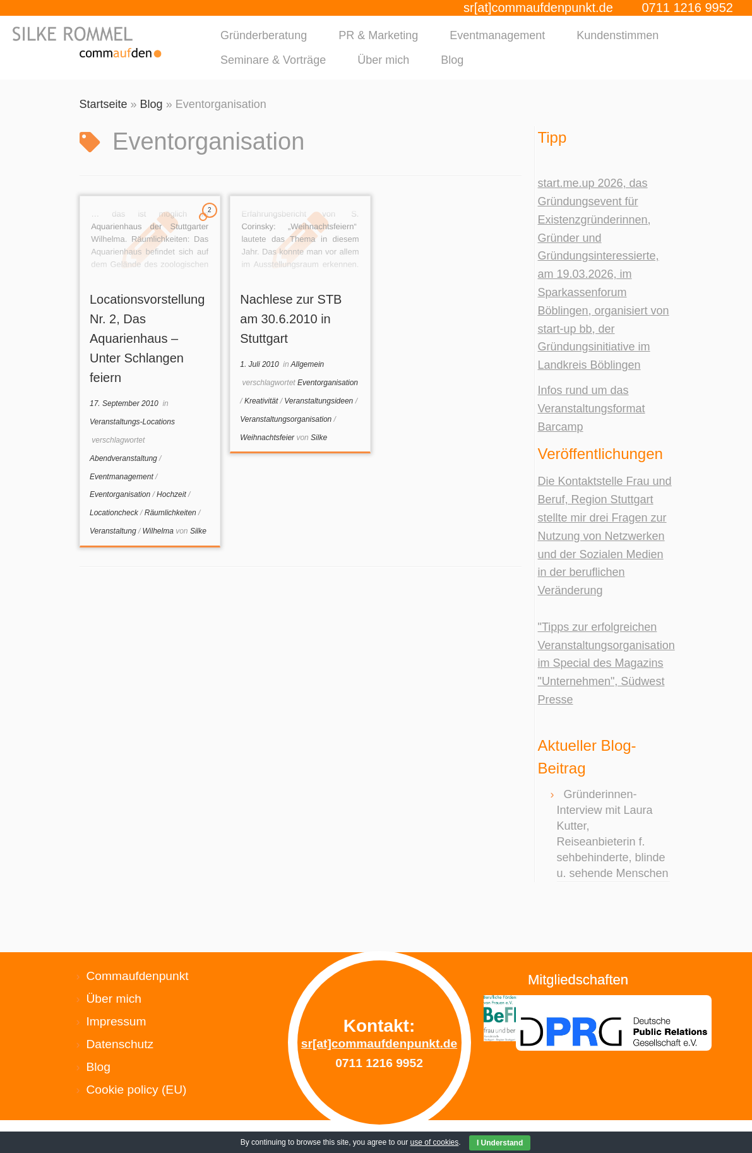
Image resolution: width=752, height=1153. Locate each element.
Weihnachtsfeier (268, 437)
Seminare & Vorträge (273, 60)
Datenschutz (120, 1044)
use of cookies (434, 1142)
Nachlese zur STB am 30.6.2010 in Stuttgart (291, 318)
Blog (452, 60)
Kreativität (262, 401)
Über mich (383, 60)
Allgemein (308, 364)
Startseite (104, 104)
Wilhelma (159, 531)
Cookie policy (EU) (137, 1089)
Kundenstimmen (617, 35)
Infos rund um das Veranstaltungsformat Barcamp (591, 408)
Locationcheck (115, 512)
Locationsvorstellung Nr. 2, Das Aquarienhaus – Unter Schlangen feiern (147, 338)
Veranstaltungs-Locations (132, 421)
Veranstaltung (114, 531)
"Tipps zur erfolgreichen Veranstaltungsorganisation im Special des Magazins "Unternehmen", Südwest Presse (606, 663)
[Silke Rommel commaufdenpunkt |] (88, 42)
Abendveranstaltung (124, 458)
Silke (198, 531)
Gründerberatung (263, 35)
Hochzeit (172, 494)
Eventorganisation (121, 494)
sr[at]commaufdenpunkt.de (538, 8)
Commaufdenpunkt (138, 976)
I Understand (500, 1142)
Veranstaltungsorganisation (286, 419)
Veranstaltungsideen (319, 401)
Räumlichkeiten (171, 512)
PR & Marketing (378, 35)
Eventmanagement (497, 35)
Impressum (116, 1021)
